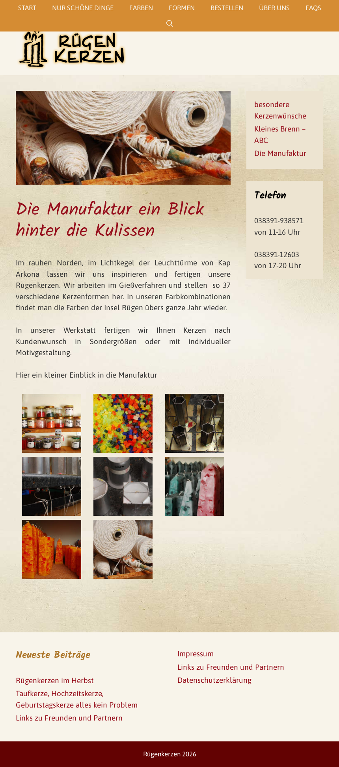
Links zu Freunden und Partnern (69, 717)
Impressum (195, 653)
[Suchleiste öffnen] (169, 23)
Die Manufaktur (280, 153)
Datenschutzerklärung (214, 680)
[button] (12, 12)
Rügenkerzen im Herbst (55, 680)
